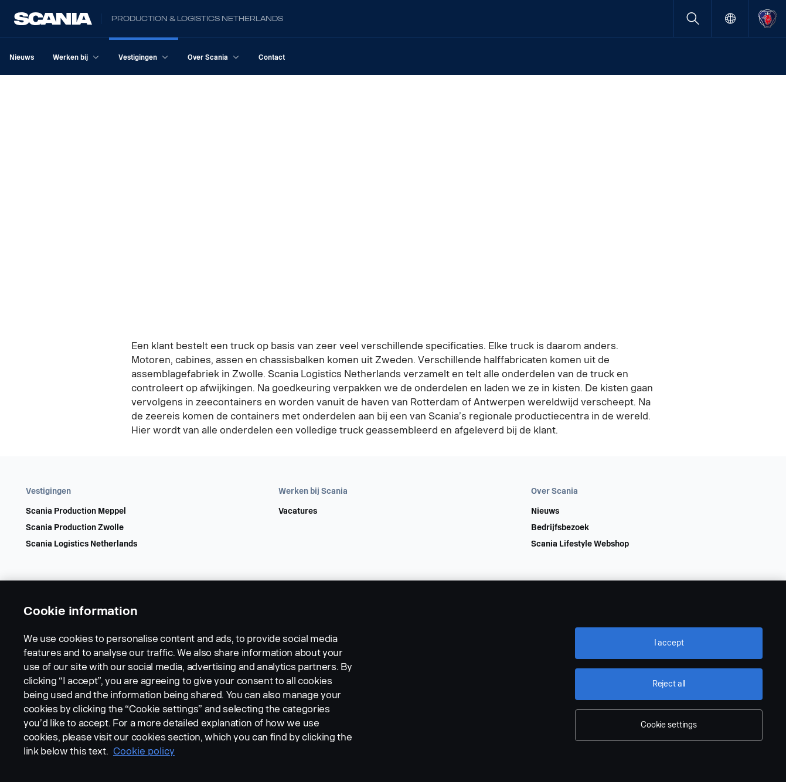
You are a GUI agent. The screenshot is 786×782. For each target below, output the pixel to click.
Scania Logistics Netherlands (81, 544)
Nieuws (545, 511)
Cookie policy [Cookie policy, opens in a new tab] (144, 751)
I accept (669, 643)
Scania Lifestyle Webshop (580, 544)
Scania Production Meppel (76, 511)
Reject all (669, 684)
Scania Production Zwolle (75, 527)
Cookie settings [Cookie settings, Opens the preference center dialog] (669, 725)
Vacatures (297, 511)
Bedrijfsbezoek (560, 527)
